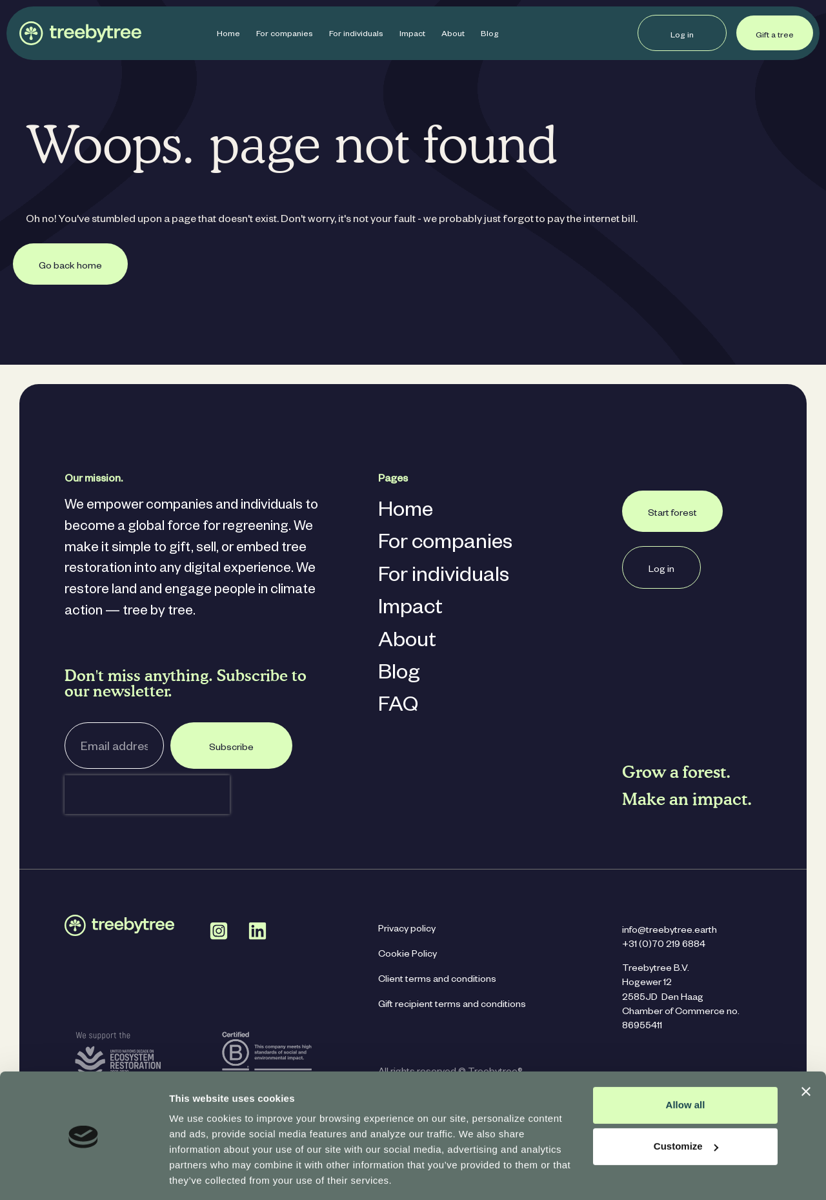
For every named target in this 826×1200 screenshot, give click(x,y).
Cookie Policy (407, 955)
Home (228, 34)
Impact (412, 34)
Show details (199, 1174)
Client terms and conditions (437, 980)
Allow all (685, 1063)
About (453, 34)
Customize (686, 1104)
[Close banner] (806, 1050)
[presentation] (147, 794)
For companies (284, 34)
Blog (490, 34)
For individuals (356, 34)
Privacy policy (407, 930)
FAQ (398, 707)
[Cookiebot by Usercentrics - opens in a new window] (83, 1175)
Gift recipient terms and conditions (452, 1006)
